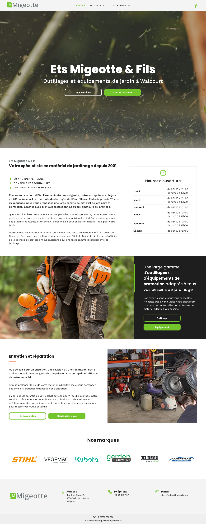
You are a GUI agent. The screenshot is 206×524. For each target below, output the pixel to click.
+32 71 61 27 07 (121, 495)
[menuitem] (81, 5)
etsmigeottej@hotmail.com (174, 495)
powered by (106, 520)
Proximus (117, 520)
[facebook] (195, 6)
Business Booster (93, 520)
